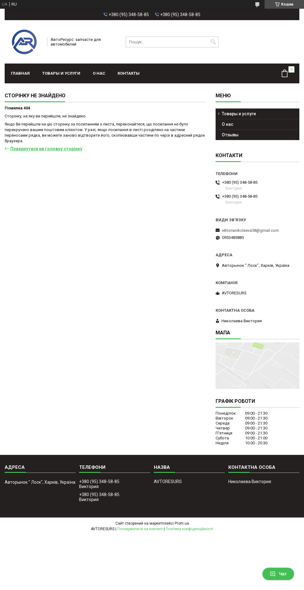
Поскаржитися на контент (140, 529)
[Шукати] (213, 42)
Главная (20, 73)
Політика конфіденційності (189, 529)
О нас (99, 73)
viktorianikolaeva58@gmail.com (250, 230)
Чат (278, 574)
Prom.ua (182, 523)
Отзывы (230, 134)
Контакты (129, 73)
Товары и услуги (61, 73)
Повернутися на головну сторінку (46, 148)
